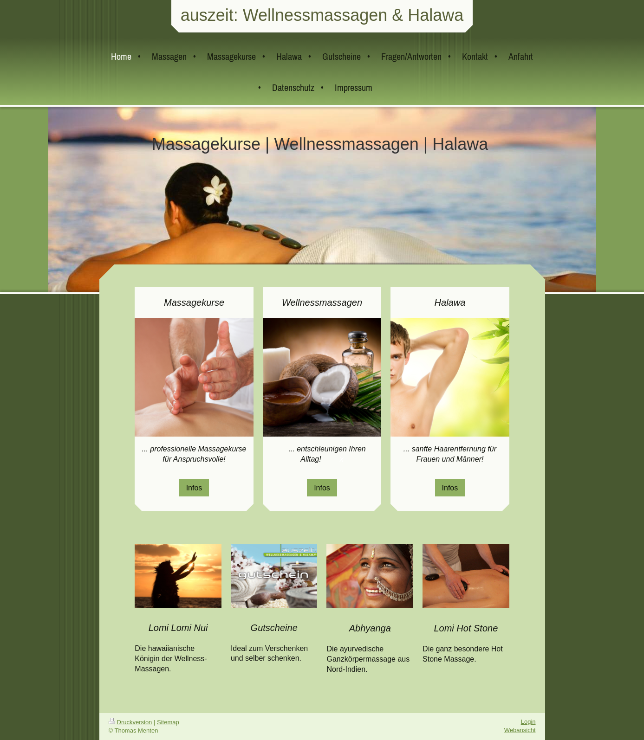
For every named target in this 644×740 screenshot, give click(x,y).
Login (528, 721)
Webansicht (520, 730)
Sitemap (168, 722)
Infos (194, 488)
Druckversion (130, 722)
